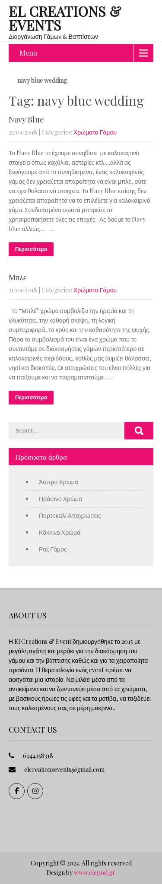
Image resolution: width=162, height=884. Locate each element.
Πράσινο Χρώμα (60, 498)
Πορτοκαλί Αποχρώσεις (70, 515)
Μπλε (17, 277)
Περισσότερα (31, 249)
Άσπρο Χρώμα (58, 482)
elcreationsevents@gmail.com (64, 769)
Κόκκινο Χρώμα (59, 532)
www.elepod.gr (94, 872)
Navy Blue (26, 119)
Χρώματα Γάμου (95, 132)
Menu (28, 52)
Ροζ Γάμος (53, 549)
